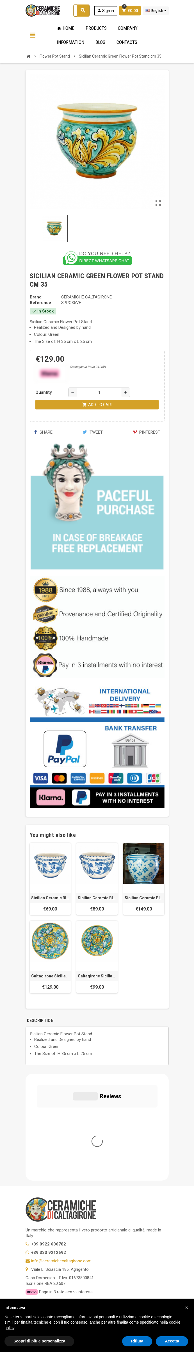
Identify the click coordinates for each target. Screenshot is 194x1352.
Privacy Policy (38, 1193)
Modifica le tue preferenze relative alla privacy (73, 1210)
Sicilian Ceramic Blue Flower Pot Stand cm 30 (50, 898)
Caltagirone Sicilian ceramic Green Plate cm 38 (97, 976)
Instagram (76, 1245)
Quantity (43, 392)
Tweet (93, 432)
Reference (40, 302)
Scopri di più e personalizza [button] (39, 1341)
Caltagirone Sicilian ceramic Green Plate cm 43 (50, 976)
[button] (186, 1307)
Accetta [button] (172, 1341)
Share (43, 432)
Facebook (31, 1245)
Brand (36, 297)
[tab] (61, 1020)
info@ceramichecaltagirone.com (61, 1154)
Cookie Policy (38, 1201)
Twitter (46, 1245)
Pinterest (146, 432)
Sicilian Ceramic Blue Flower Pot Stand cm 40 (144, 898)
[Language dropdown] (156, 10)
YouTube (61, 1245)
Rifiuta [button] (137, 1341)
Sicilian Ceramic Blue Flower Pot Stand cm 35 (97, 898)
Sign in (105, 10)
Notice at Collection (44, 1218)
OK (147, 1280)
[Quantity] (99, 392)
